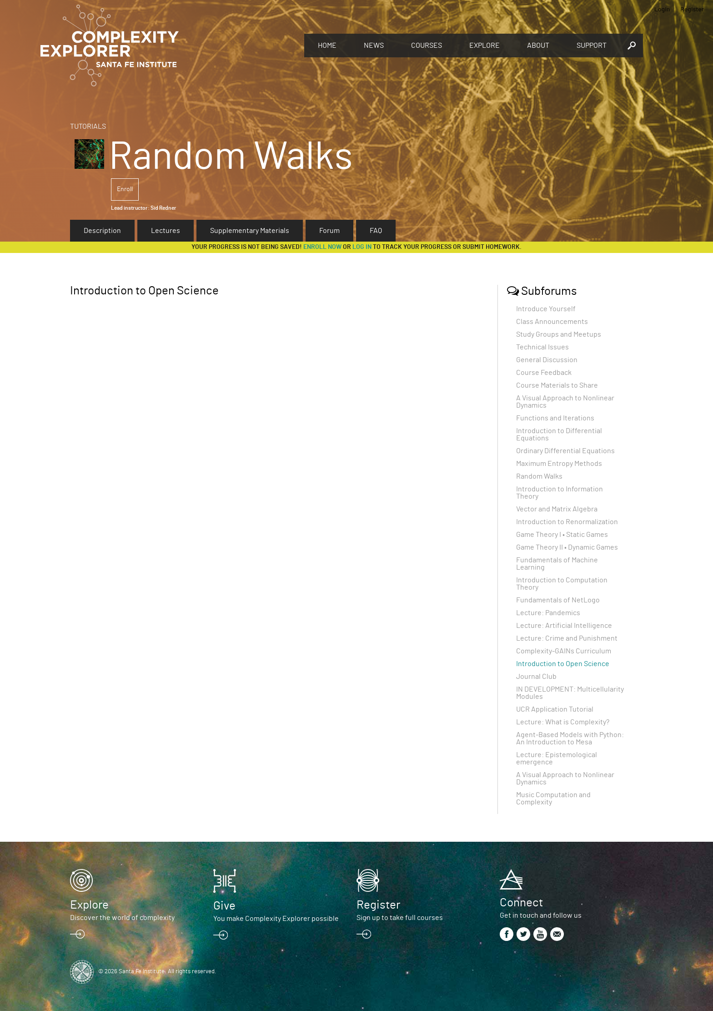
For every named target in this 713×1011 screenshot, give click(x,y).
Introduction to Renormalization (567, 522)
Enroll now (322, 247)
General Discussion (546, 360)
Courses (426, 45)
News (374, 45)
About (538, 45)
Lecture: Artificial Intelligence (564, 625)
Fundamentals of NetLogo (558, 600)
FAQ (376, 230)
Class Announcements (552, 321)
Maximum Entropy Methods (559, 463)
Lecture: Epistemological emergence (556, 758)
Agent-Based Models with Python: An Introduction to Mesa (570, 738)
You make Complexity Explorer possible (276, 918)
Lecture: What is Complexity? (562, 722)
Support (592, 45)
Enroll (125, 189)
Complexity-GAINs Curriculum (563, 651)
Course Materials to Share (557, 385)
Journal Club (536, 676)
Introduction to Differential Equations (559, 434)
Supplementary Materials (249, 230)
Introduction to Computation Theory (562, 583)
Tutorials (88, 126)
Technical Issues (542, 347)
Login (662, 9)
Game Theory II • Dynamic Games (567, 547)
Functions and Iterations (555, 418)
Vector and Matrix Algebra (557, 509)
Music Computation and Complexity (553, 798)
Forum (329, 230)
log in (362, 247)
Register (692, 9)
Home (327, 45)
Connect (521, 903)
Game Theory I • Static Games (562, 534)
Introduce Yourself (546, 309)
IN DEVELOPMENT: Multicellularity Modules (570, 693)
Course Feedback (544, 372)
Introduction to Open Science (562, 663)
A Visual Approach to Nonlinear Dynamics (565, 401)
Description (102, 230)
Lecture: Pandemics (548, 613)
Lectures (165, 230)
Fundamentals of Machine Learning (557, 563)
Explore (484, 45)
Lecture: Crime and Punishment (567, 638)
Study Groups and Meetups (558, 334)
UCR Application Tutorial (554, 709)
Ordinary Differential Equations (565, 451)
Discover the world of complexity (122, 917)
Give (224, 906)
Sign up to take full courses (399, 917)
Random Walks (539, 476)
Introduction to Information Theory (559, 492)
